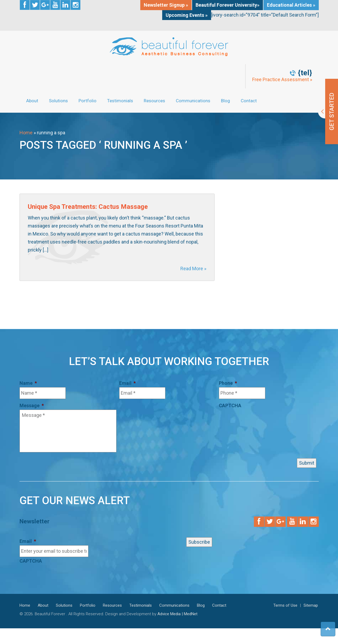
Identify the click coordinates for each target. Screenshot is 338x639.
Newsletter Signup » (166, 5)
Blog (225, 100)
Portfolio (87, 100)
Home (26, 132)
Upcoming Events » (187, 15)
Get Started (328, 111)
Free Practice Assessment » (282, 79)
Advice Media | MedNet (177, 613)
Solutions (58, 100)
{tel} (305, 73)
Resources (154, 100)
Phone (228, 383)
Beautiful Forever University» (227, 5)
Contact (249, 100)
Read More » (193, 268)
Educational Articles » (291, 5)
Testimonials (120, 100)
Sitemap (311, 605)
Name (28, 383)
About (32, 100)
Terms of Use (285, 605)
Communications (193, 100)
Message (32, 405)
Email (127, 383)
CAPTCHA (230, 405)
